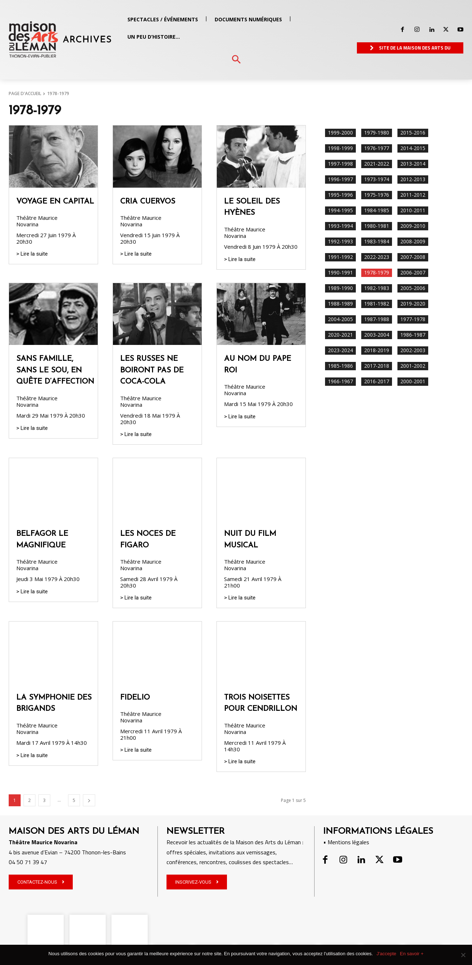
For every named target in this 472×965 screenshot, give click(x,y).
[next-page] (89, 800)
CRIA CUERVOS (147, 201)
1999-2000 (340, 133)
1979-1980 (376, 133)
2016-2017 (376, 381)
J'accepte (386, 953)
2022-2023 (376, 257)
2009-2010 (412, 226)
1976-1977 (376, 148)
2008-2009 (412, 242)
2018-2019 (376, 350)
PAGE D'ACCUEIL (25, 93)
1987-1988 (376, 319)
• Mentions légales (346, 842)
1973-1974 (376, 179)
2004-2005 (340, 319)
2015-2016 (412, 133)
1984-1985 (376, 210)
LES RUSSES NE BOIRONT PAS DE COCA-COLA (152, 370)
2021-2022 (376, 164)
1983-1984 (376, 242)
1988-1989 (340, 304)
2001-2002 (412, 366)
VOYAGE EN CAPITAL (55, 201)
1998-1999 (340, 148)
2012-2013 (412, 179)
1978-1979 (376, 273)
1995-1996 (340, 195)
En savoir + (411, 953)
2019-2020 (412, 304)
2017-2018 (376, 366)
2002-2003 (412, 350)
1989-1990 (340, 288)
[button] (236, 60)
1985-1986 (340, 366)
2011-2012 (412, 195)
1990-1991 (340, 273)
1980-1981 (376, 226)
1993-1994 (340, 226)
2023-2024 (340, 350)
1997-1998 (340, 164)
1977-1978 (412, 319)
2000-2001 (412, 381)
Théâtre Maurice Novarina (37, 220)
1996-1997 (340, 179)
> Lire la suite (32, 254)
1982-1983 (376, 288)
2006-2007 (412, 273)
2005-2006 (412, 288)
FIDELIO (135, 697)
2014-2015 (412, 148)
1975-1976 (376, 195)
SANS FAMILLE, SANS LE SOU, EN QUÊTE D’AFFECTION (55, 370)
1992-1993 (340, 242)
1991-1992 (340, 257)
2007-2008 (412, 257)
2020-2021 (340, 335)
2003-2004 (376, 335)
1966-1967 (340, 381)
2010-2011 (412, 210)
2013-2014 (412, 164)
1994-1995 (340, 210)
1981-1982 (376, 304)
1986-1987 (412, 335)
